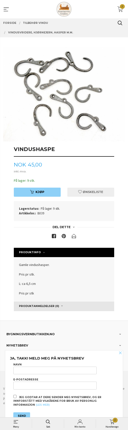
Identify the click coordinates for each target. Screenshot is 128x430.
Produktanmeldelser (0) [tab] (39, 306)
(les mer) (43, 404)
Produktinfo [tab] (30, 252)
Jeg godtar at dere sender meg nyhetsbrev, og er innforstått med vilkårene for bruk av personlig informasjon (57, 401)
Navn (55, 368)
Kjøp (37, 192)
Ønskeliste (90, 192)
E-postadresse (55, 383)
